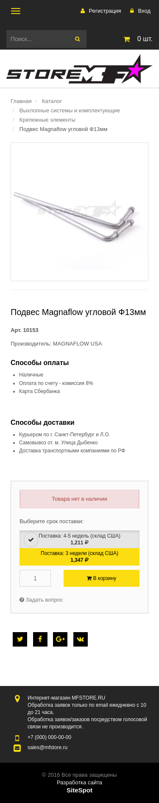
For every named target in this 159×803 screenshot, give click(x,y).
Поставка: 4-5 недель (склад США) (72, 539)
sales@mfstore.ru (47, 747)
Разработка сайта (79, 782)
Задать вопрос (41, 600)
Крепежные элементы (47, 120)
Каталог (52, 101)
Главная (21, 101)
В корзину (101, 578)
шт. (136, 39)
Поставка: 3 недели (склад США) (79, 556)
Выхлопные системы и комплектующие (70, 110)
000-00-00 (49, 737)
